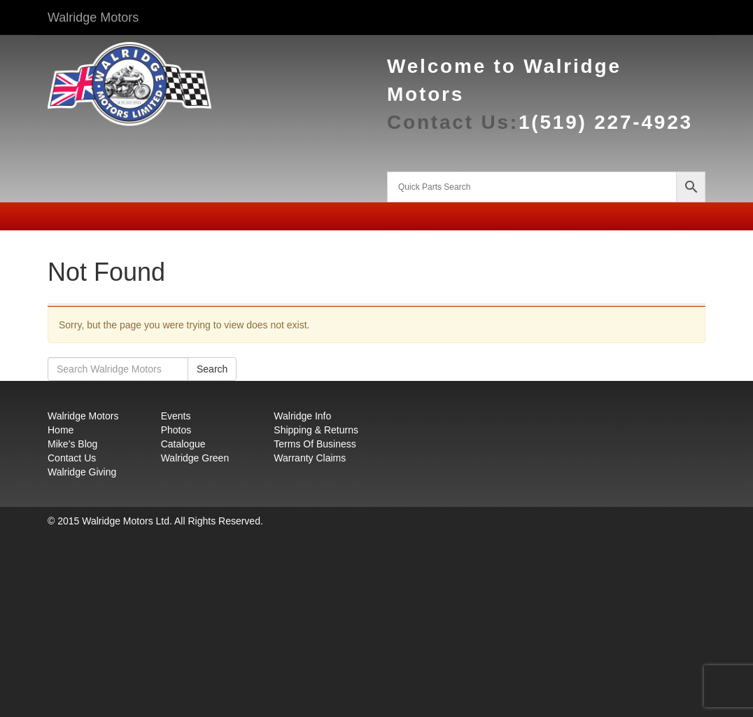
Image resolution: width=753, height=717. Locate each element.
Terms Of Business (315, 444)
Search (212, 369)
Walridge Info (302, 416)
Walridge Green (195, 458)
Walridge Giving (82, 472)
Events (176, 416)
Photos (176, 430)
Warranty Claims (310, 458)
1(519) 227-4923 (606, 122)
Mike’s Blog (72, 444)
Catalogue (183, 444)
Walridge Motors (93, 18)
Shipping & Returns (316, 430)
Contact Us (72, 458)
